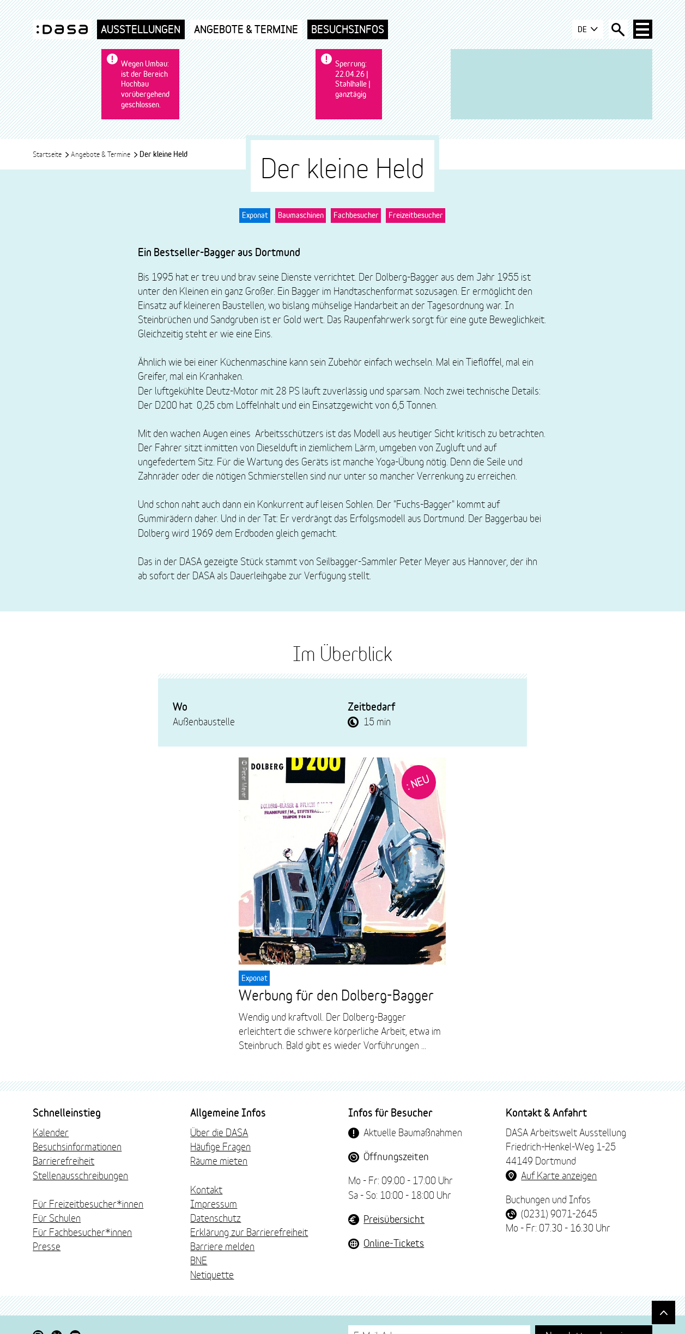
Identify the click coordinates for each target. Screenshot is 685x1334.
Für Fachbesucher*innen (82, 1211)
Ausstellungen (140, 29)
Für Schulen (57, 1197)
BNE (198, 1240)
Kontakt (206, 1168)
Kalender (51, 1112)
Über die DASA (219, 1112)
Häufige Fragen (220, 1126)
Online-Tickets (393, 1222)
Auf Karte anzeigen (559, 1154)
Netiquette (212, 1254)
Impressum (213, 1182)
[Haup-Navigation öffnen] (642, 29)
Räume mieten (218, 1140)
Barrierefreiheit (63, 1140)
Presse (46, 1225)
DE (587, 29)
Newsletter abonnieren (593, 1314)
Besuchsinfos (347, 29)
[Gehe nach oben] (663, 1312)
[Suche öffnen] (617, 29)
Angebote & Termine (246, 29)
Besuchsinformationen (77, 1126)
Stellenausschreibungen (80, 1154)
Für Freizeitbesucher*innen (88, 1182)
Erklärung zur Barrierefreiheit (249, 1211)
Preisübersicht (394, 1198)
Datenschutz (215, 1197)
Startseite (51, 133)
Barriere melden (222, 1225)
